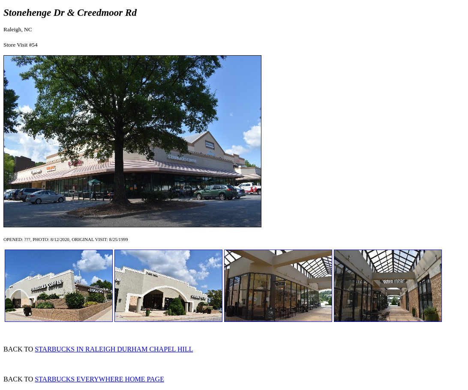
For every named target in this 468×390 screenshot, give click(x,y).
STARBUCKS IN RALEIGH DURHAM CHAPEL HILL (114, 349)
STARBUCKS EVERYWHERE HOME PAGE (99, 379)
